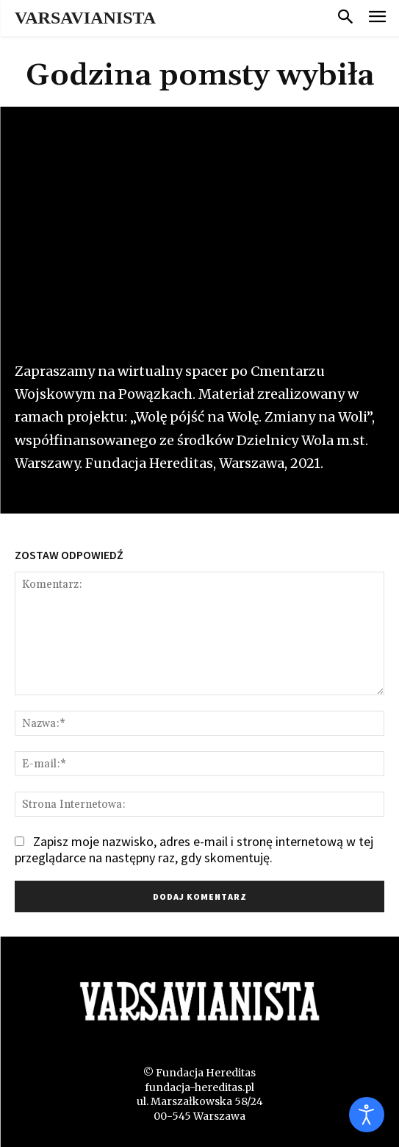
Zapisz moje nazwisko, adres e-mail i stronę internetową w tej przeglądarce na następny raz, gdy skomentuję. (194, 850)
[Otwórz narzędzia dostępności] (366, 1114)
